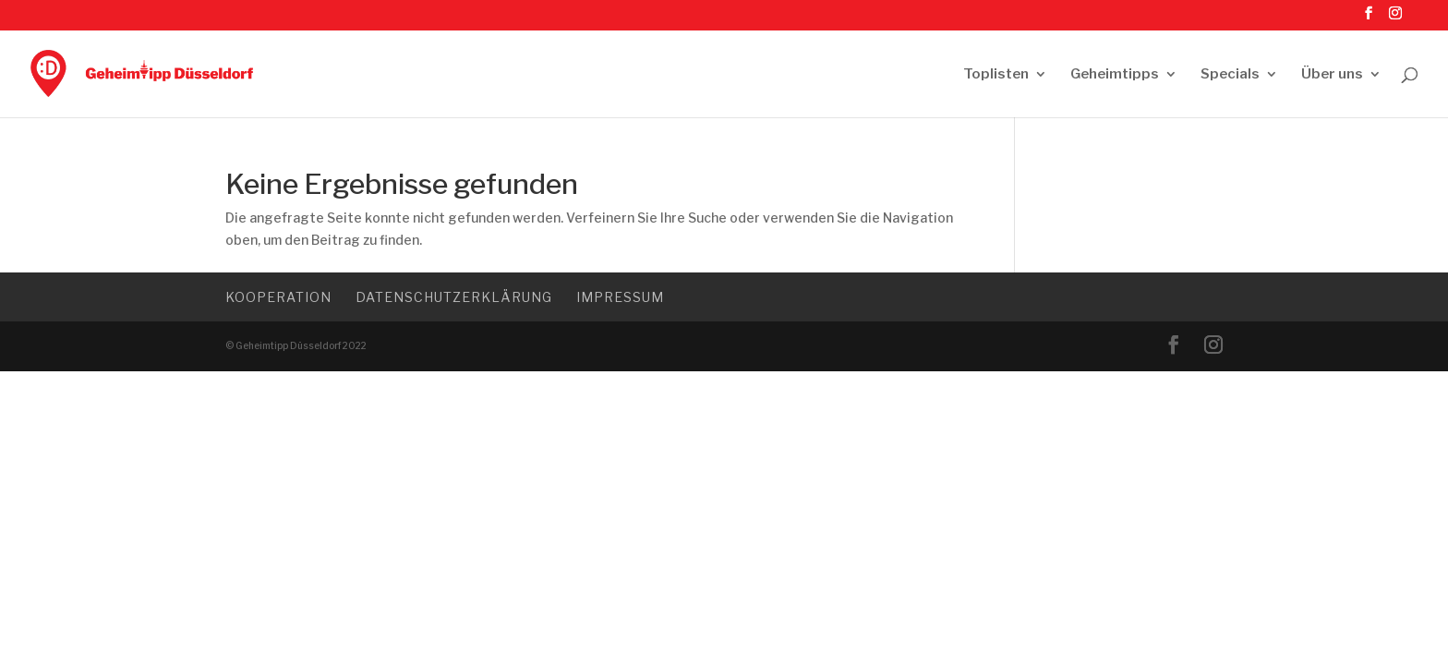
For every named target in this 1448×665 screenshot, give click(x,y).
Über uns (1332, 74)
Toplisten (996, 74)
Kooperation (278, 297)
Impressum (620, 297)
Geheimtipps (1114, 74)
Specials (1230, 74)
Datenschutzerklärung (454, 297)
